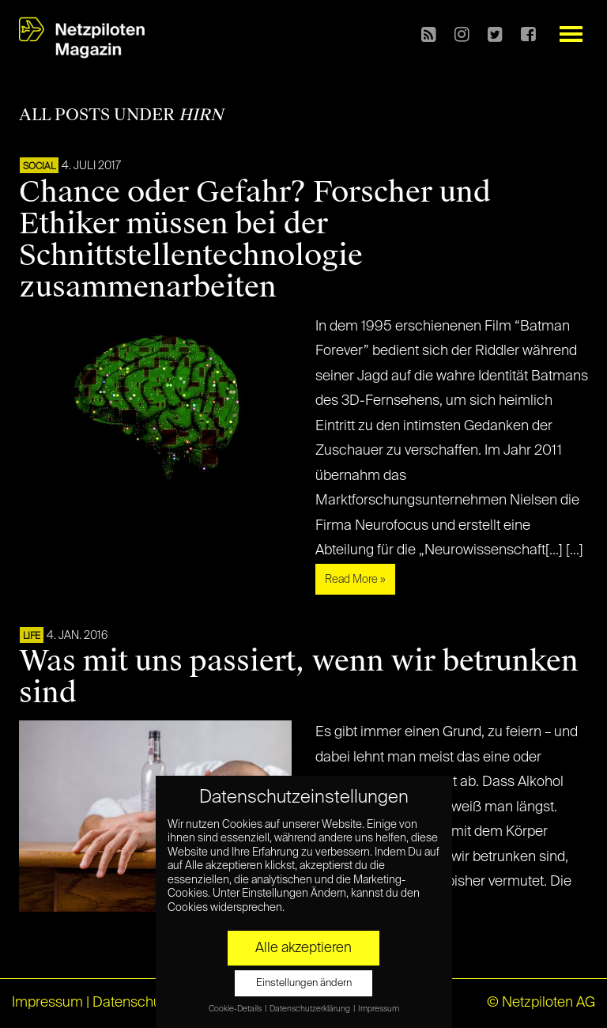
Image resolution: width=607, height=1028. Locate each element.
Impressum (47, 1003)
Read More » (355, 579)
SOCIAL (39, 167)
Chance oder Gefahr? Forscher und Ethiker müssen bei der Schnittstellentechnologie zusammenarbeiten (255, 239)
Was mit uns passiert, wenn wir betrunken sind (299, 677)
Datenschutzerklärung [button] (311, 1009)
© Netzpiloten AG (541, 1003)
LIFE (31, 636)
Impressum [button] (378, 1009)
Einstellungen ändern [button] (304, 983)
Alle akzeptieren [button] (303, 948)
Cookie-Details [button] (236, 1009)
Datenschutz (132, 1003)
